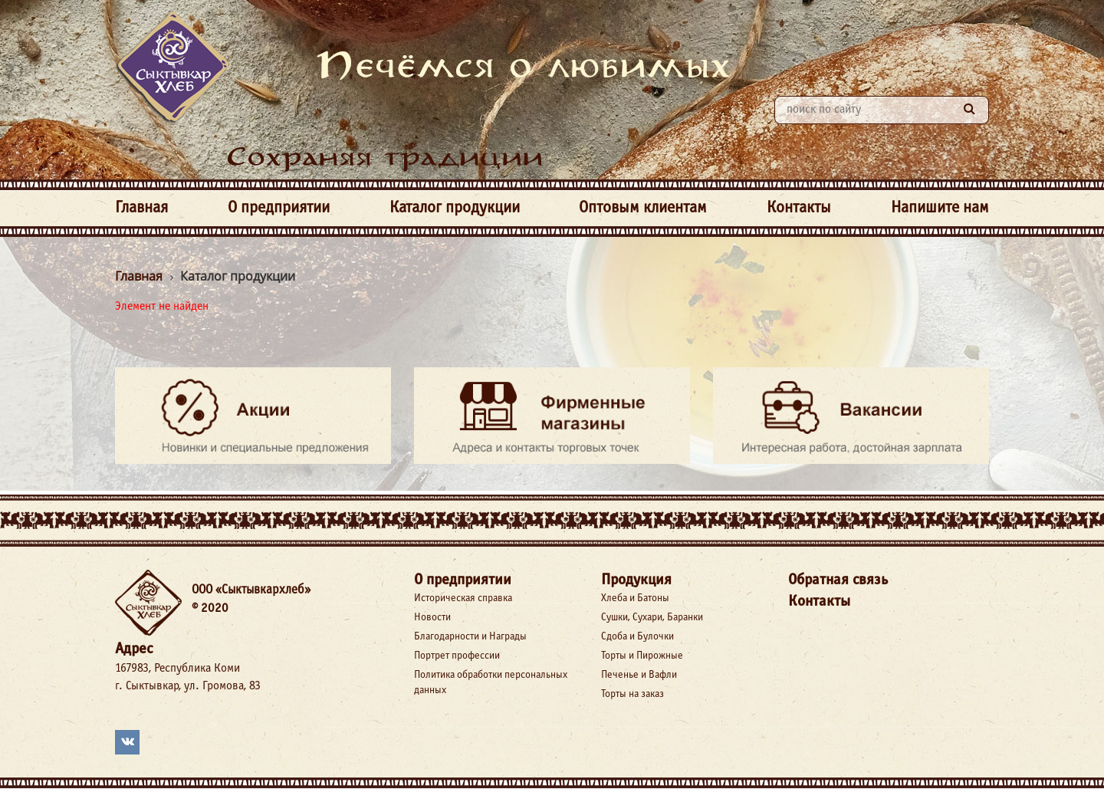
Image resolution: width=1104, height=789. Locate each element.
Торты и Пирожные (642, 656)
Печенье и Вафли (639, 675)
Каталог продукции (454, 208)
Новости (432, 618)
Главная (141, 208)
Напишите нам (940, 208)
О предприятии (279, 208)
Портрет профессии (457, 656)
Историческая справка (463, 598)
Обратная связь (838, 580)
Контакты (799, 208)
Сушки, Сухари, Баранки (652, 618)
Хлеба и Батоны (635, 598)
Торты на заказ (632, 694)
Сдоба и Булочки (637, 637)
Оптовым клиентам (643, 208)
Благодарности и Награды (470, 637)
